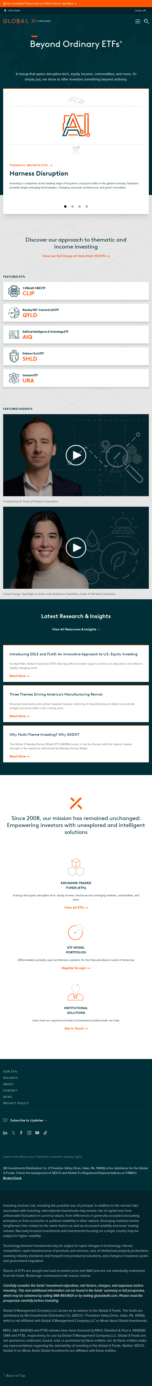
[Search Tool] (146, 21)
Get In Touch (74, 1028)
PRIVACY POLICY (16, 1103)
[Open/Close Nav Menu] (137, 21)
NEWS (7, 1097)
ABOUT (8, 1084)
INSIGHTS (10, 1078)
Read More (18, 676)
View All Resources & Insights (74, 629)
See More (67, 3)
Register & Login (74, 968)
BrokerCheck (12, 1178)
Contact (138, 10)
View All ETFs (74, 907)
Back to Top (15, 1375)
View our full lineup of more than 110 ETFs (74, 256)
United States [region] (14, 11)
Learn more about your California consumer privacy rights (42, 1157)
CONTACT (10, 1090)
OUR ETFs (10, 1071)
